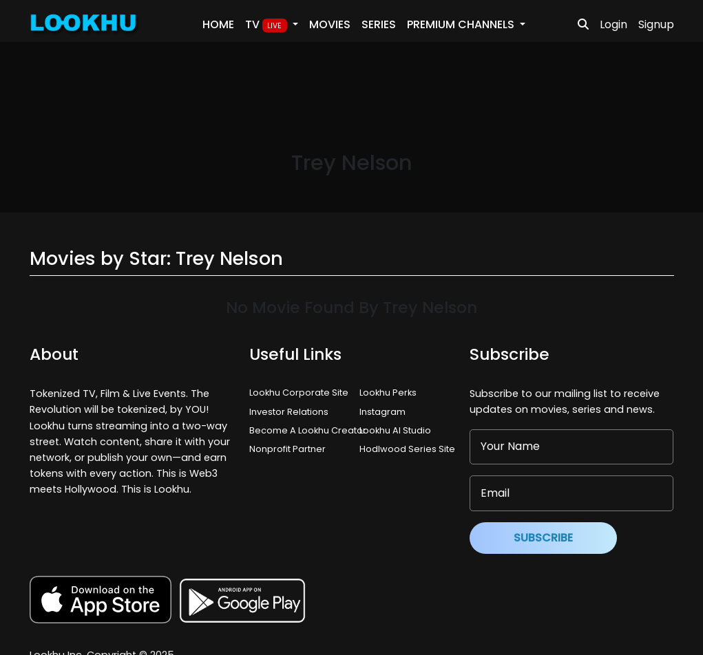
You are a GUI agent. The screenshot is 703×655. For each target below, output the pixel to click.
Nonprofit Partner (287, 449)
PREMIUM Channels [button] (462, 24)
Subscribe (543, 538)
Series (378, 24)
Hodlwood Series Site (407, 449)
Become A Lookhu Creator (307, 430)
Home (218, 24)
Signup (656, 24)
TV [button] (268, 25)
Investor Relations (288, 412)
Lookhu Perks (388, 392)
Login (613, 24)
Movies (329, 24)
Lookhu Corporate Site (301, 392)
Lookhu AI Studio (395, 430)
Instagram (382, 412)
